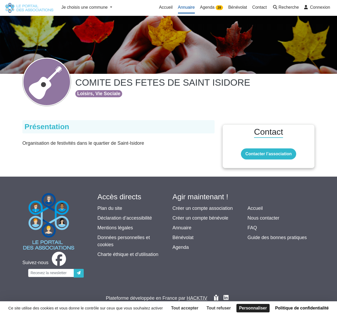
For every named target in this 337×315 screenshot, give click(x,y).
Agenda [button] (211, 7)
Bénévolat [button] (237, 7)
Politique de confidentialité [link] (302, 308)
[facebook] (45, 262)
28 (219, 7)
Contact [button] (259, 7)
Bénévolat (183, 237)
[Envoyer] (79, 273)
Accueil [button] (166, 7)
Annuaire (181, 227)
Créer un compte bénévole (200, 218)
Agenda (180, 247)
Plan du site (109, 208)
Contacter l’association (268, 154)
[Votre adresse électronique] (51, 273)
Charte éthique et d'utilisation (127, 254)
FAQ (252, 227)
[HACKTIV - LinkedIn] (226, 298)
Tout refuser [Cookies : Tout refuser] (219, 308)
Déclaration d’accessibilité (124, 218)
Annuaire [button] (186, 7)
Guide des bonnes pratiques (277, 237)
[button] (285, 7)
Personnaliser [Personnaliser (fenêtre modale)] (253, 308)
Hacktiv (197, 298)
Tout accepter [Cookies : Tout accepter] (185, 308)
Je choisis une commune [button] (85, 7)
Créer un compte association (202, 208)
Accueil (255, 208)
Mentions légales (115, 227)
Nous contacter (263, 218)
